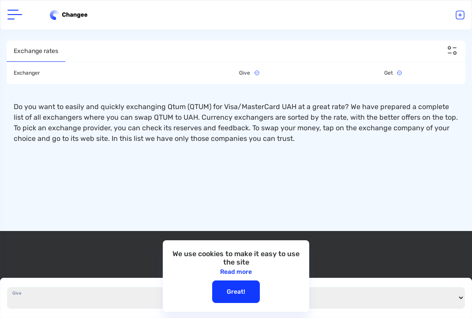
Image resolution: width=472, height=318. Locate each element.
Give (17, 293)
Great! (236, 291)
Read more (236, 272)
